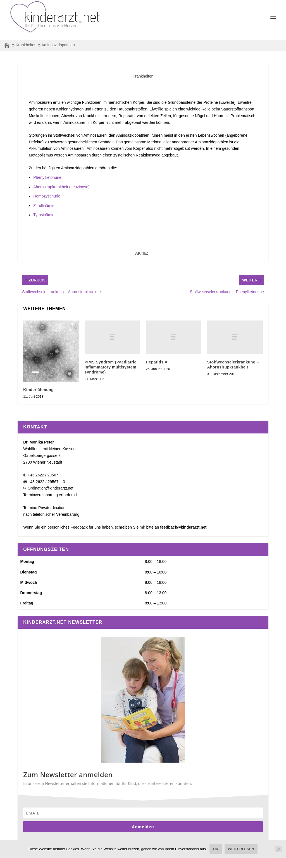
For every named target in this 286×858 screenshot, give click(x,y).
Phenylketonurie (47, 171)
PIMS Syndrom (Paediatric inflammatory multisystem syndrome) (111, 360)
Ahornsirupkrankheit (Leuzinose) (61, 180)
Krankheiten (26, 38)
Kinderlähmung (38, 383)
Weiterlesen (241, 849)
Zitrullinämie (43, 199)
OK (215, 849)
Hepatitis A (157, 355)
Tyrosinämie (43, 208)
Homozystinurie (46, 189)
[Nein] (278, 849)
